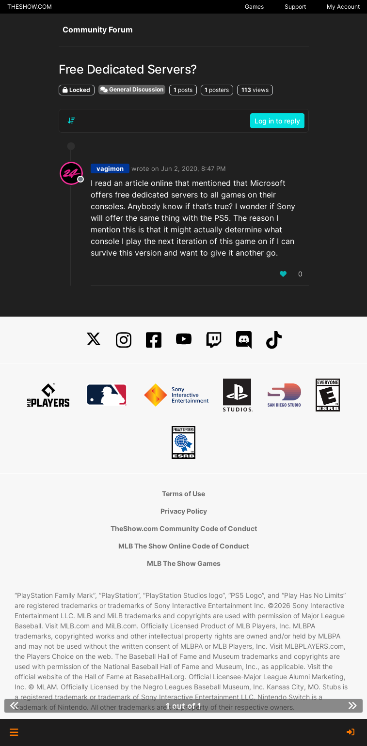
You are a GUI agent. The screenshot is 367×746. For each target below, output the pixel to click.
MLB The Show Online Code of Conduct (183, 546)
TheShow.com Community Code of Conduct (184, 528)
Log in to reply (277, 121)
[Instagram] (123, 340)
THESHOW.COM (29, 6)
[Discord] (244, 340)
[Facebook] (153, 340)
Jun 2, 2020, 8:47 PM (193, 168)
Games (254, 6)
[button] (14, 732)
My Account (343, 6)
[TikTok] (274, 340)
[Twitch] (214, 340)
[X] (93, 340)
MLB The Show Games (184, 563)
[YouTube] (183, 340)
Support (295, 6)
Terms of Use (183, 493)
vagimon (110, 168)
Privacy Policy (183, 511)
